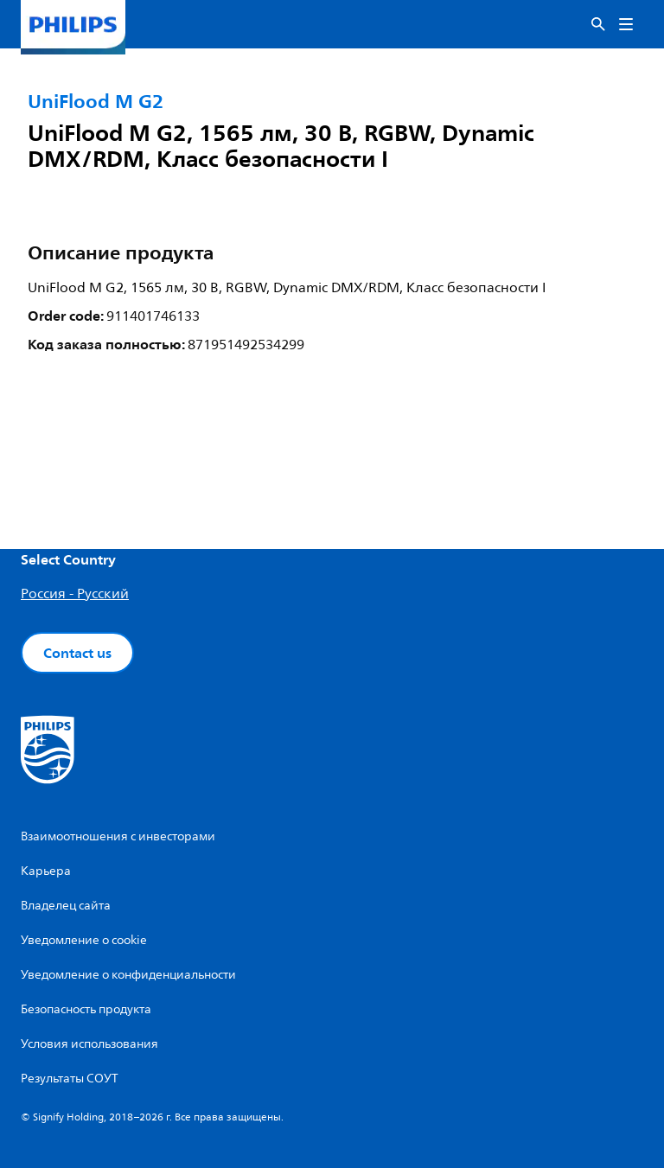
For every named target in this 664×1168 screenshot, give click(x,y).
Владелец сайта (66, 906)
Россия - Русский (75, 594)
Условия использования (89, 1044)
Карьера (46, 871)
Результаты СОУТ (69, 1078)
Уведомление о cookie (84, 940)
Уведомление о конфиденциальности (128, 975)
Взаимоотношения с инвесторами (118, 836)
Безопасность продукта (86, 1009)
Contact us (77, 653)
